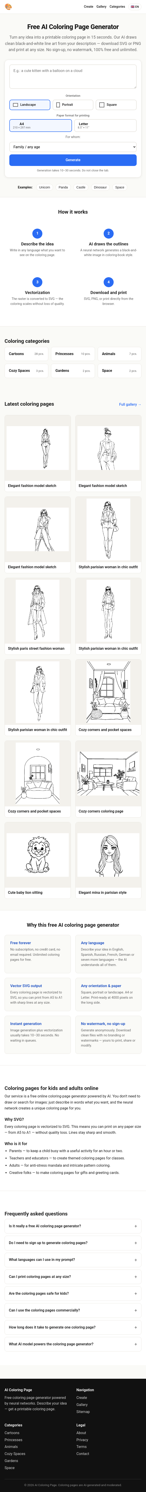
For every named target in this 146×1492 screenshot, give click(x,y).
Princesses (13, 1440)
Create (88, 6)
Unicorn (44, 187)
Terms (82, 1447)
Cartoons (12, 1433)
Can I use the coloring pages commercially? (44, 1310)
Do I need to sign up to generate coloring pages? (48, 1243)
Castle (80, 187)
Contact (83, 1454)
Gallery (102, 6)
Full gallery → (130, 404)
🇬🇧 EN (135, 6)
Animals (11, 1447)
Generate (73, 160)
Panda (63, 187)
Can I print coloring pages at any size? (40, 1277)
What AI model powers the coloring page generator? (51, 1344)
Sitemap (83, 1412)
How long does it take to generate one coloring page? (52, 1327)
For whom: (73, 137)
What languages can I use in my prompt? (42, 1259)
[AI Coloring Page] (8, 7)
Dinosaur (100, 187)
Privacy (82, 1440)
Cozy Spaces (15, 1454)
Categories (117, 6)
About (81, 1433)
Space (119, 187)
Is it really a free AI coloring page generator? (45, 1226)
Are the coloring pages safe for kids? (39, 1293)
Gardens (11, 1461)
